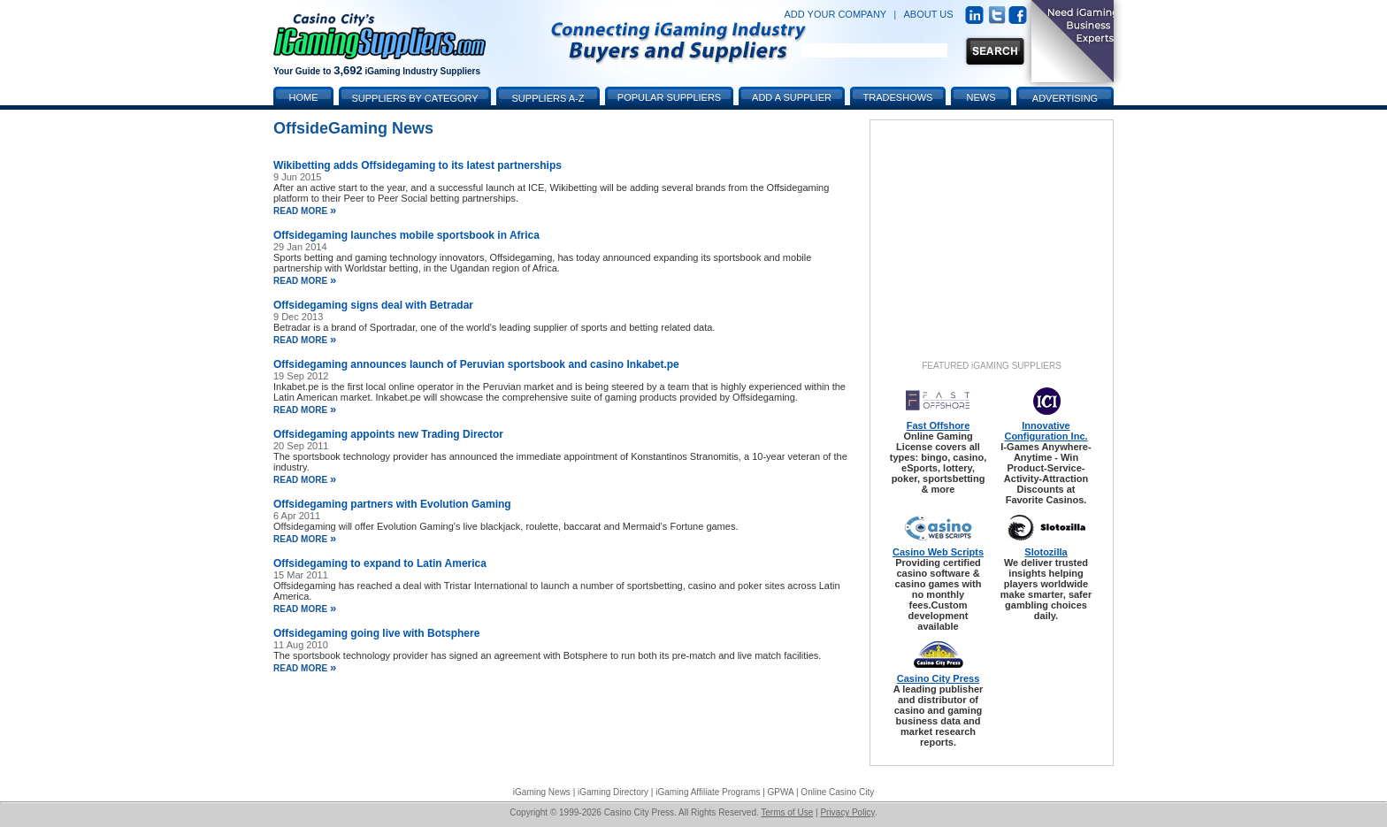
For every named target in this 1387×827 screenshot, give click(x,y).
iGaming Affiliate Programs (707, 792)
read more (304, 211)
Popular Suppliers (669, 97)
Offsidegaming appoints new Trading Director (388, 434)
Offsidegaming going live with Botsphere (376, 633)
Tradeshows (898, 97)
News (981, 97)
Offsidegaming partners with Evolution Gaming (392, 504)
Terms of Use (787, 812)
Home (303, 97)
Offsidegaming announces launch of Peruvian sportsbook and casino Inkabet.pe (476, 364)
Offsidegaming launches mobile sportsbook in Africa (406, 235)
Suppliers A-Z (548, 98)
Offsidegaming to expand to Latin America (380, 563)
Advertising (1065, 98)
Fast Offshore (938, 425)
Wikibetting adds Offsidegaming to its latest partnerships (417, 165)
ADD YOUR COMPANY (835, 14)
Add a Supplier (791, 97)
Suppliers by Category (414, 98)
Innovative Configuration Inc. (1045, 430)
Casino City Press (938, 678)
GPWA (781, 792)
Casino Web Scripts (938, 552)
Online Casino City (837, 792)
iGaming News (542, 792)
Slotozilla (1045, 552)
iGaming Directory (613, 792)
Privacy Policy (847, 812)
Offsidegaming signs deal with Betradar (373, 305)
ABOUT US (929, 14)
